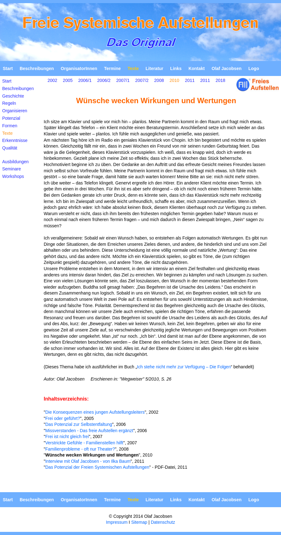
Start (8, 68)
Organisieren (14, 110)
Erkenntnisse (14, 140)
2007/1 (123, 80)
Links (176, 68)
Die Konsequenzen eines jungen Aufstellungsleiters (95, 412)
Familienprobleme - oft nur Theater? (80, 449)
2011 (190, 80)
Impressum (116, 522)
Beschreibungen (37, 68)
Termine (112, 68)
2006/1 (85, 80)
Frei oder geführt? (62, 418)
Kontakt (197, 68)
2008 (159, 80)
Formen (9, 125)
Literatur (154, 68)
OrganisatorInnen (79, 68)
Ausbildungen (15, 161)
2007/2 (142, 80)
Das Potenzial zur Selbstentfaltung (78, 424)
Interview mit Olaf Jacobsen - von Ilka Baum (88, 461)
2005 (67, 80)
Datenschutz (163, 522)
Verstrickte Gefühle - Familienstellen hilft (84, 442)
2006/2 (104, 80)
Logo (253, 68)
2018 (220, 80)
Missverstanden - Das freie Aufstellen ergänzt (89, 430)
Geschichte (13, 95)
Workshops (13, 176)
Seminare (11, 168)
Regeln (9, 103)
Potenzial (11, 118)
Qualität (9, 147)
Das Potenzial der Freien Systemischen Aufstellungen (97, 467)
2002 (52, 80)
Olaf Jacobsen (227, 68)
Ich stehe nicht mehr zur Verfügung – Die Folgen (184, 366)
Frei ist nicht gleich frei (67, 436)
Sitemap (139, 522)
